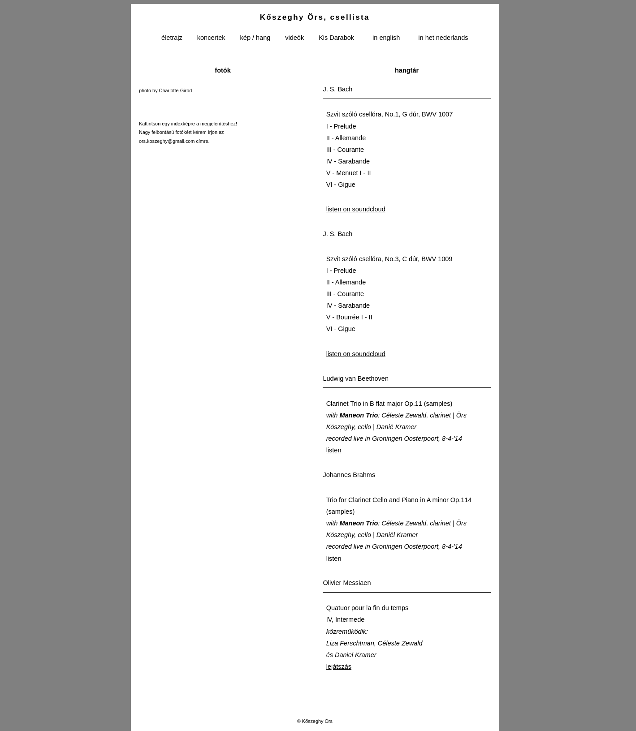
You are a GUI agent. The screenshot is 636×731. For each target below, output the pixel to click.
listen (334, 450)
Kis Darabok (336, 38)
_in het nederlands (441, 38)
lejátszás (338, 666)
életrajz (171, 38)
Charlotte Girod (175, 90)
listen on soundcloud (355, 209)
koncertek (211, 38)
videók (294, 38)
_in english (384, 38)
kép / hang (255, 38)
